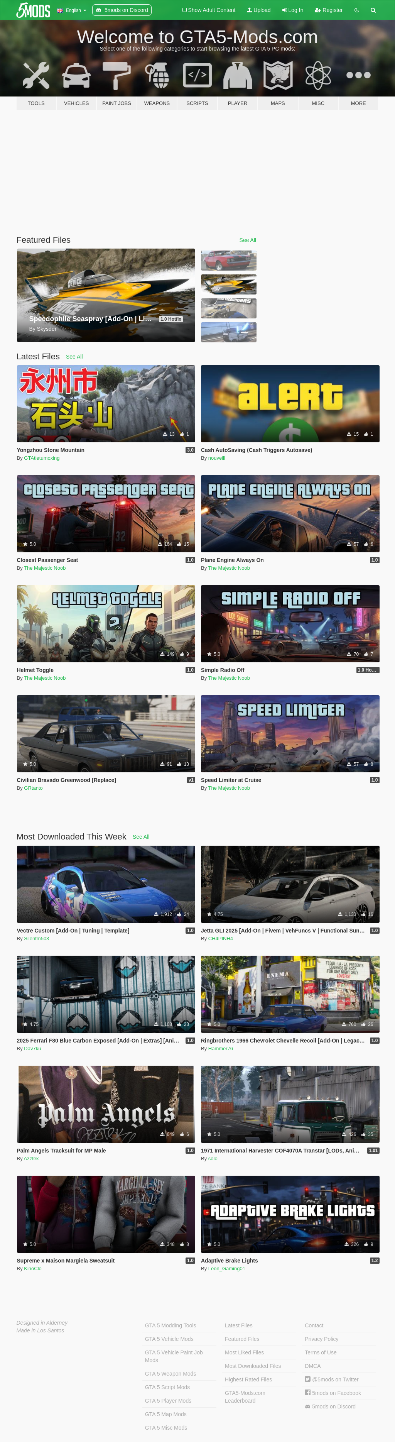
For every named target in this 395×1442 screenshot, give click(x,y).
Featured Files (242, 1339)
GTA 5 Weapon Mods (170, 1374)
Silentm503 (36, 938)
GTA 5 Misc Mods (166, 1428)
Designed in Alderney (42, 1323)
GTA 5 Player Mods (168, 1401)
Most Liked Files (244, 1352)
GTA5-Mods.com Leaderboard (245, 1397)
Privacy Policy (321, 1339)
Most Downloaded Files (253, 1366)
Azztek (31, 1158)
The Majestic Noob (45, 568)
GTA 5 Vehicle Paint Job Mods (174, 1356)
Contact (314, 1325)
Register (329, 10)
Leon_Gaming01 (226, 1268)
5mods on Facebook (333, 1393)
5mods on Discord (330, 1406)
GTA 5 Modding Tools (170, 1325)
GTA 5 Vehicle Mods (169, 1339)
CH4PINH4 (220, 938)
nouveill (216, 458)
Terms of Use (320, 1352)
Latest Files (239, 1325)
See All (248, 240)
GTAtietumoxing (41, 458)
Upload (258, 10)
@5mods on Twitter (331, 1379)
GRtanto (33, 788)
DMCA (313, 1366)
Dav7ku (32, 1048)
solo (213, 1158)
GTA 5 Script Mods (167, 1387)
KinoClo (33, 1268)
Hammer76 (220, 1048)
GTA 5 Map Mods (166, 1414)
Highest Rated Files (248, 1379)
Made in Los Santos (40, 1330)
